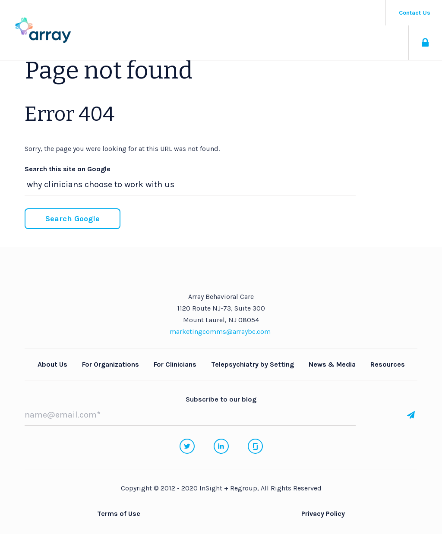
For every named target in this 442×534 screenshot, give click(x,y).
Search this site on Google (67, 169)
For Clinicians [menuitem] (175, 364)
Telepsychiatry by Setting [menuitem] (252, 364)
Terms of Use (118, 513)
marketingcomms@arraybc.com (220, 331)
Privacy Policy (323, 513)
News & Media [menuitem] (332, 364)
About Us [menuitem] (52, 364)
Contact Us (414, 12)
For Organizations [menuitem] (110, 364)
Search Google (72, 218)
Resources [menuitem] (387, 364)
